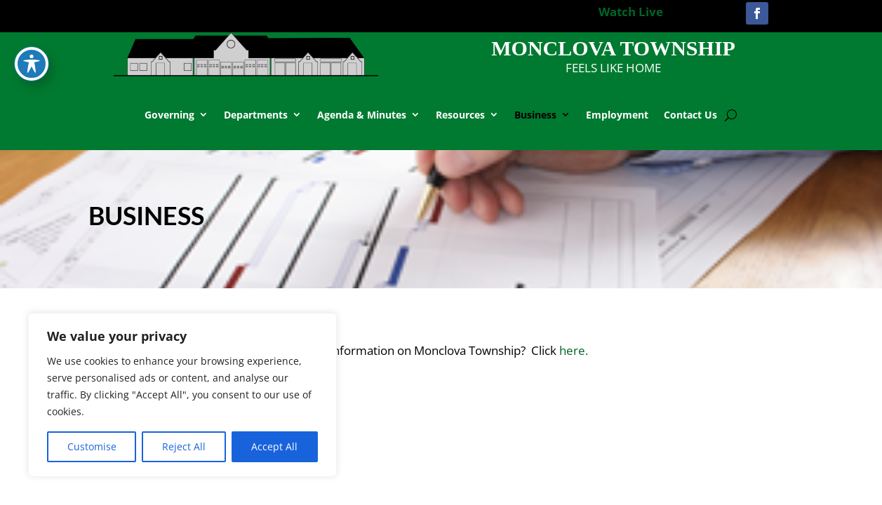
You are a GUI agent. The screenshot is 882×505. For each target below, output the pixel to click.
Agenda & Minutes (361, 114)
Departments (256, 114)
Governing (169, 114)
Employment (617, 114)
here (573, 350)
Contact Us (690, 114)
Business (535, 114)
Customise (91, 446)
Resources (460, 114)
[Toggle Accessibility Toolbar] (31, 33)
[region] (182, 395)
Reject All (184, 446)
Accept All (274, 446)
